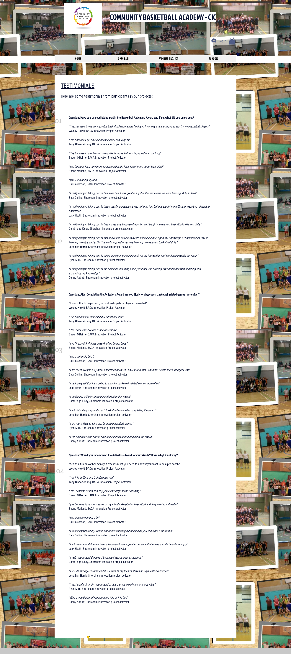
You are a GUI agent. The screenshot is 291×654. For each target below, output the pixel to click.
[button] (232, 41)
